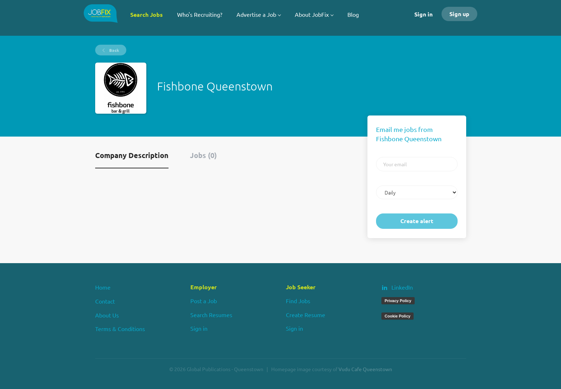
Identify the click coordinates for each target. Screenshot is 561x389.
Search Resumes (211, 314)
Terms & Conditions (120, 328)
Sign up (459, 14)
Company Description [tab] (132, 155)
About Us (107, 315)
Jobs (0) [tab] (203, 155)
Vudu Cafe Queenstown (365, 369)
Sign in (423, 14)
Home (103, 287)
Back (113, 50)
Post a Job (203, 300)
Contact (105, 301)
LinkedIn (402, 287)
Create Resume (305, 314)
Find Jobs (298, 300)
